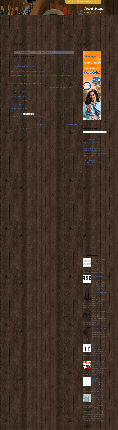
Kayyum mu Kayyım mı (19, 100)
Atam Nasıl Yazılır (89, 165)
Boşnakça (26, 117)
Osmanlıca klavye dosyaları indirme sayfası (26, 84)
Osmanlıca (33, 117)
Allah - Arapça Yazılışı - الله (92, 148)
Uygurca (40, 117)
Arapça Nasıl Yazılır (22, 56)
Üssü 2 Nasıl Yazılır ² (98, 395)
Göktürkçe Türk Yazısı (90, 162)
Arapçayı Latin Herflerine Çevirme (60, 88)
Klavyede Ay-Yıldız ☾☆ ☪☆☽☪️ (93, 412)
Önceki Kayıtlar (72, 125)
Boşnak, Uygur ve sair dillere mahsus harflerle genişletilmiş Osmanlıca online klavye (41, 75)
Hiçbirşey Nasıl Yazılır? (19, 96)
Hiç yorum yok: (17, 114)
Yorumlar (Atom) (21, 129)
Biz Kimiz (71, 1)
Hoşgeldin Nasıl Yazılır (19, 109)
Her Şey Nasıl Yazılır (90, 160)
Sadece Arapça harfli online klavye (23, 67)
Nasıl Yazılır (94, 8)
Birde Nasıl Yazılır (17, 104)
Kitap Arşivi (95, 1)
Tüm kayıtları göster (60, 52)
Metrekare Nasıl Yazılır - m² (92, 151)
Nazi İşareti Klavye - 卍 (99, 361)
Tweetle (84, 49)
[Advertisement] (95, 210)
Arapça (19, 117)
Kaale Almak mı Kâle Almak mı (22, 92)
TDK (78, 1)
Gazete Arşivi (85, 1)
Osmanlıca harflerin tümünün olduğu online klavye (28, 71)
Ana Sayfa (38, 125)
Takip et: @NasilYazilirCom (91, 143)
